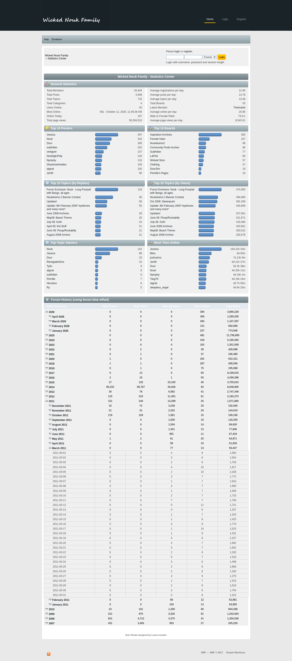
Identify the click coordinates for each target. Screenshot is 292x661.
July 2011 (58, 429)
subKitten (52, 147)
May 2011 (57, 438)
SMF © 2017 (216, 652)
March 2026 (59, 321)
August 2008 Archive (58, 234)
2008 (52, 618)
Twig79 (154, 278)
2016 (52, 377)
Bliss (152, 253)
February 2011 (60, 599)
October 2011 (60, 415)
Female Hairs (157, 138)
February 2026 (60, 326)
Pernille (51, 278)
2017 (52, 373)
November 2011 (61, 410)
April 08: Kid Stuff (57, 226)
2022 (52, 349)
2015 (52, 382)
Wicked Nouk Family (56, 55)
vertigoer (52, 151)
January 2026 (60, 330)
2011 (52, 401)
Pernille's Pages (159, 173)
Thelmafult (239, 107)
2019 (52, 363)
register (188, 51)
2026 (52, 312)
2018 (52, 368)
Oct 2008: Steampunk (162, 201)
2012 (52, 396)
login (177, 51)
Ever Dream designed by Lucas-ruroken (146, 635)
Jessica (51, 134)
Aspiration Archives (161, 134)
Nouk (50, 138)
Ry (48, 287)
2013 (52, 391)
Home (209, 19)
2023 (52, 344)
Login (225, 19)
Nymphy (51, 160)
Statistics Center (57, 58)
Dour (49, 143)
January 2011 (60, 604)
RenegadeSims (55, 261)
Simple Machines (235, 652)
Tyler (49, 266)
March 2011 (59, 448)
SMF (203, 652)
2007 (52, 623)
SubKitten (155, 151)
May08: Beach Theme (59, 217)
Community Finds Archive (164, 147)
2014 (52, 387)
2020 (52, 358)
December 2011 (61, 405)
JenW (50, 173)
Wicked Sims (157, 160)
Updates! (52, 201)
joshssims (155, 257)
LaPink (154, 156)
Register (241, 19)
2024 (52, 340)
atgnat (50, 168)
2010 (52, 609)
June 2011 (58, 434)
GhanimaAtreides (57, 164)
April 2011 (58, 443)
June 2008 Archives (58, 213)
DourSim (155, 168)
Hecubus (52, 283)
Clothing (155, 164)
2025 (52, 335)
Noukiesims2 (157, 143)
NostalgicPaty (54, 156)
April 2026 (58, 316)
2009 (52, 614)
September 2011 (62, 420)
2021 (52, 354)
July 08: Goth (54, 221)
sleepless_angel (159, 287)
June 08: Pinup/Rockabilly (61, 230)
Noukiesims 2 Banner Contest (64, 197)
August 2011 (59, 424)
